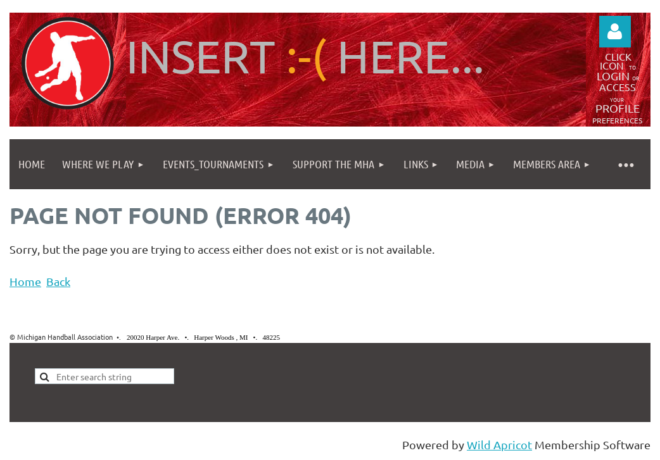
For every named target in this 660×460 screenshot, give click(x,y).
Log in (615, 31)
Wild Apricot (499, 444)
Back (58, 281)
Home (25, 281)
